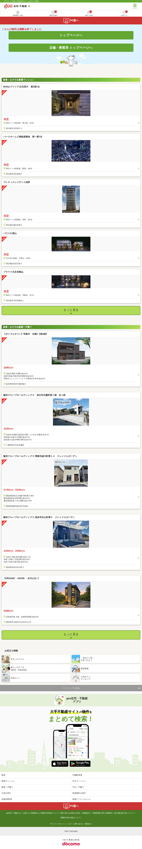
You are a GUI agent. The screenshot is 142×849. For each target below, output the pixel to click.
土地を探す (6, 793)
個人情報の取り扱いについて (124, 813)
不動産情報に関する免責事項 (102, 813)
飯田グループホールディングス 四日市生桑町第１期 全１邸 (34, 395)
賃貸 (3, 775)
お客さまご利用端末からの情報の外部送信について (40, 813)
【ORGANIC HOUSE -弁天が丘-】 (21, 578)
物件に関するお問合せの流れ (70, 813)
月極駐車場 (77, 775)
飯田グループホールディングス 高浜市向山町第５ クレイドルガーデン (39, 517)
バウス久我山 (10, 233)
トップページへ (71, 35)
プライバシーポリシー (57, 824)
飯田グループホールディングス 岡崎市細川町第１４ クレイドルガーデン (40, 456)
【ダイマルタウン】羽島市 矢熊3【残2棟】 (25, 334)
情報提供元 (86, 813)
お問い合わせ (78, 824)
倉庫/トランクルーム (81, 799)
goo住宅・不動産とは (13, 813)
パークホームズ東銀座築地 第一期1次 (22, 136)
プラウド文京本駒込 (13, 272)
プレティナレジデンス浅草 (16, 182)
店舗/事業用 (6, 799)
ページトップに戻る (71, 688)
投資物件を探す (79, 793)
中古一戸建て (78, 787)
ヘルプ (69, 824)
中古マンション (79, 781)
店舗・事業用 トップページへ (71, 47)
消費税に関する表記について (70, 818)
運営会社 (88, 824)
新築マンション (8, 781)
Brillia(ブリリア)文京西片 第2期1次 (21, 86)
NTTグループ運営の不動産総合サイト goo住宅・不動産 (21, 1)
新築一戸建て (7, 787)
